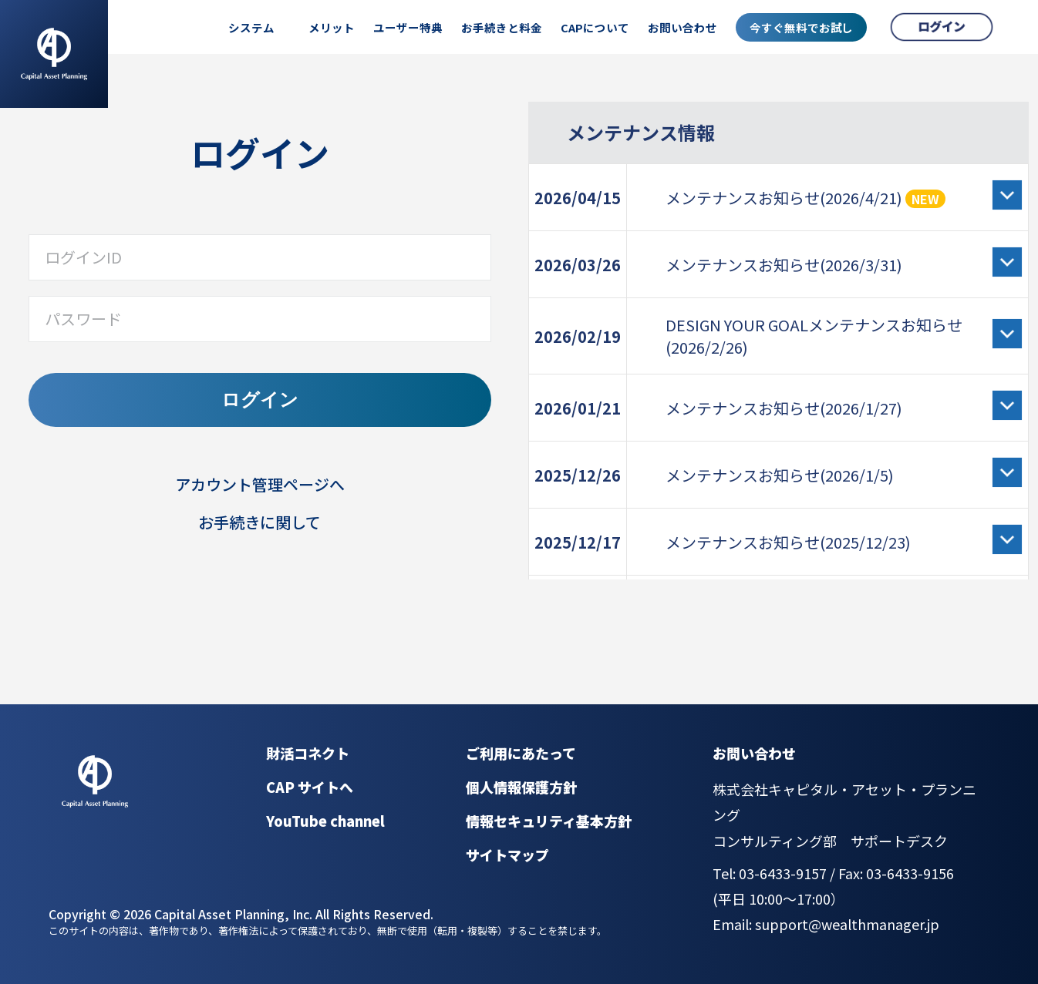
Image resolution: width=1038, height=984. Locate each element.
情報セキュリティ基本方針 (549, 821)
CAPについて (595, 27)
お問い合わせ (682, 27)
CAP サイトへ (309, 787)
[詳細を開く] (1007, 195)
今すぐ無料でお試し (802, 27)
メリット (331, 27)
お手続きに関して (259, 522)
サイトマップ (507, 855)
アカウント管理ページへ (260, 484)
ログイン (259, 399)
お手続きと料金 (501, 27)
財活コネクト (307, 753)
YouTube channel (325, 821)
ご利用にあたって (521, 753)
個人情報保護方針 (521, 787)
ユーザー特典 (408, 27)
